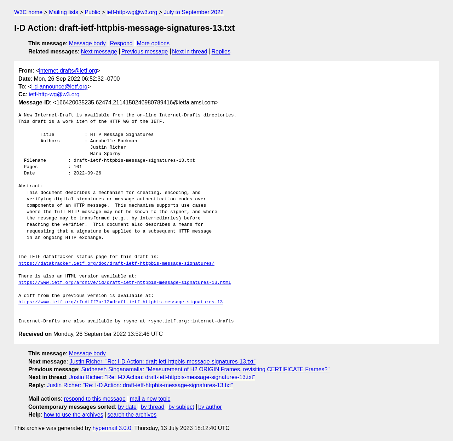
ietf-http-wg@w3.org (132, 12)
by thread (153, 407)
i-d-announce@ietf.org (59, 87)
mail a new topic (150, 399)
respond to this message (94, 399)
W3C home (28, 12)
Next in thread (189, 51)
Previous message (144, 51)
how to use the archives (73, 415)
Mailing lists (63, 12)
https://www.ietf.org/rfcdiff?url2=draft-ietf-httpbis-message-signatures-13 (120, 302)
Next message (99, 51)
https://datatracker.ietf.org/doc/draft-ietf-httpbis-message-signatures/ (116, 263)
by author (210, 407)
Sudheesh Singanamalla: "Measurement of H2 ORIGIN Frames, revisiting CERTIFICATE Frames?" (205, 369)
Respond (121, 43)
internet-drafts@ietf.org (68, 71)
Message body (87, 43)
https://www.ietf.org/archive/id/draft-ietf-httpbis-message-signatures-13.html (124, 283)
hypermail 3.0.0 (111, 428)
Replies (221, 51)
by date (127, 407)
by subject (181, 407)
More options (153, 43)
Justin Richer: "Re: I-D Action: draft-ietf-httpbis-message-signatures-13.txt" (163, 362)
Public (92, 12)
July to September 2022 (194, 12)
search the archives (132, 415)
